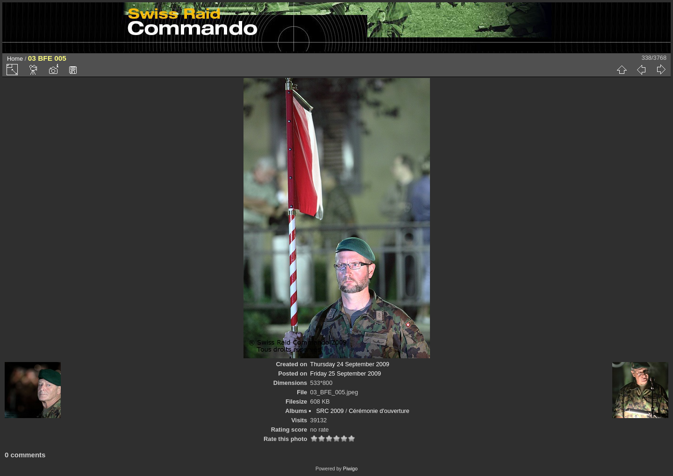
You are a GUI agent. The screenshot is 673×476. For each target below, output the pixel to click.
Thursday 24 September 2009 (349, 364)
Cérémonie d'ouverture (379, 410)
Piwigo (350, 468)
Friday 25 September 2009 (345, 373)
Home (15, 58)
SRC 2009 (330, 410)
